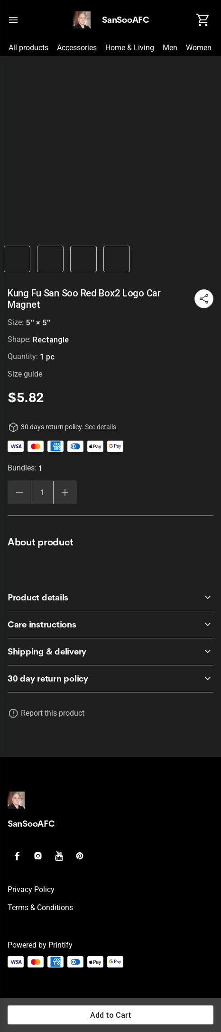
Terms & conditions (40, 907)
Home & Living (129, 47)
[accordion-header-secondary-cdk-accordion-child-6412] (110, 597)
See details (100, 427)
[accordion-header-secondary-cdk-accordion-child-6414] (110, 651)
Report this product (52, 713)
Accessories (77, 47)
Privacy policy (31, 889)
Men (170, 47)
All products (28, 47)
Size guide (25, 373)
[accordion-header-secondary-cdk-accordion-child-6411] (110, 678)
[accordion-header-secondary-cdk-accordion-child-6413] (110, 624)
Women (199, 47)
